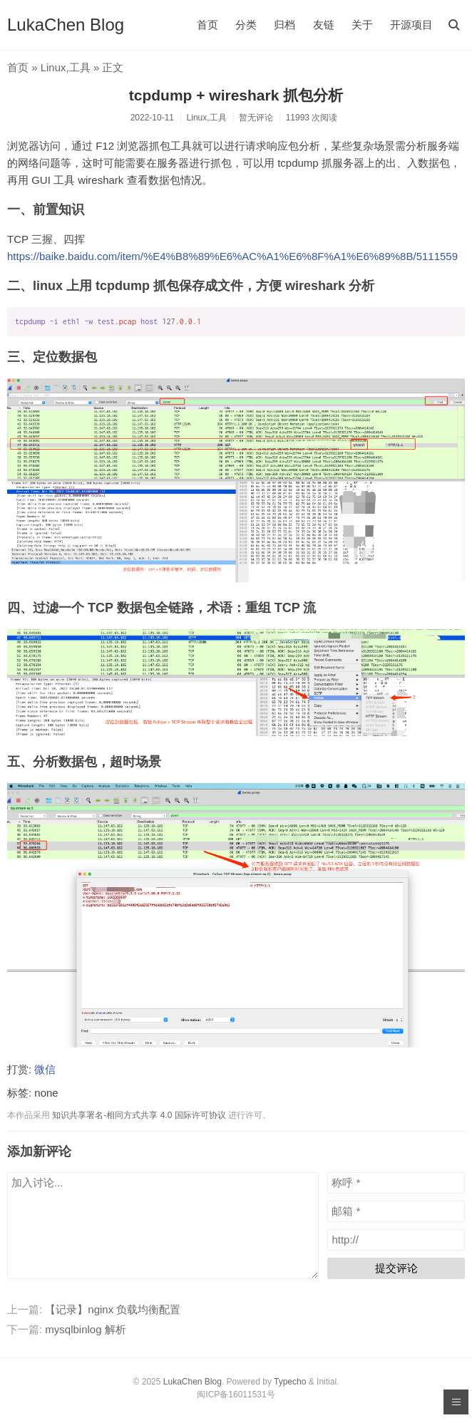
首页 (207, 25)
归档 (284, 25)
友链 (323, 25)
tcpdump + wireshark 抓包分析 (236, 95)
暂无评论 (256, 118)
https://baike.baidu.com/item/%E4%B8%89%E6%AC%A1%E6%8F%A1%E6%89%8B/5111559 (232, 256)
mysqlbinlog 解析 (85, 1329)
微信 (45, 1069)
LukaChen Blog (65, 24)
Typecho (290, 1382)
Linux (53, 67)
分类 (246, 25)
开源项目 (411, 25)
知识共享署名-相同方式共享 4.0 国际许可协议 (138, 1115)
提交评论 (396, 1268)
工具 (80, 67)
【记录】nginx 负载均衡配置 (112, 1309)
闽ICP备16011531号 (236, 1394)
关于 (362, 25)
